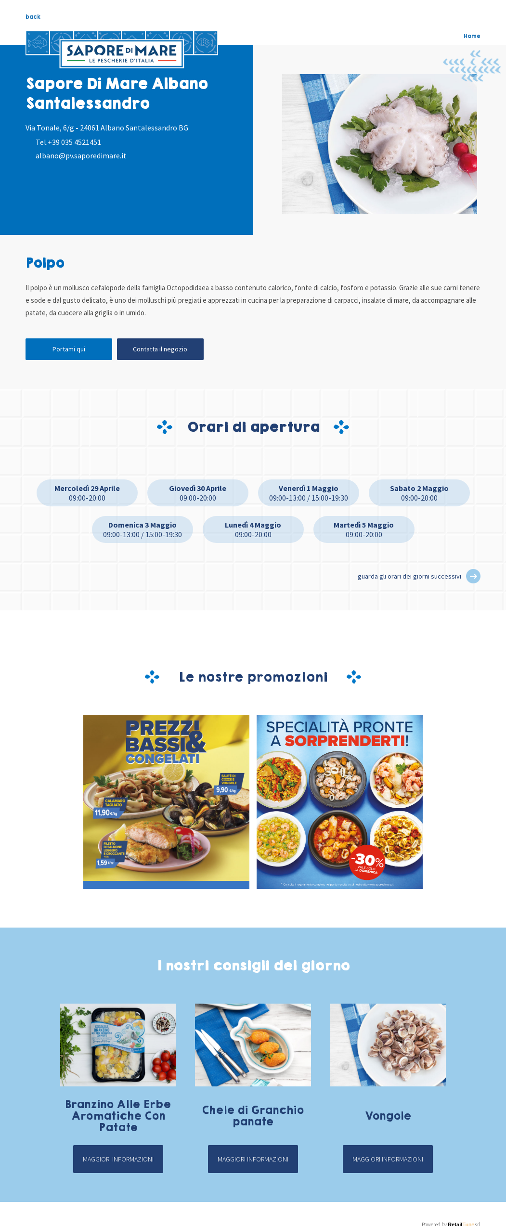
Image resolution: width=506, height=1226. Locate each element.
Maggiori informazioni (118, 1159)
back (33, 17)
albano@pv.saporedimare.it (81, 155)
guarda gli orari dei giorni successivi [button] (409, 576)
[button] (473, 576)
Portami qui (68, 349)
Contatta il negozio (160, 349)
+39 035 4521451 (74, 142)
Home (472, 36)
